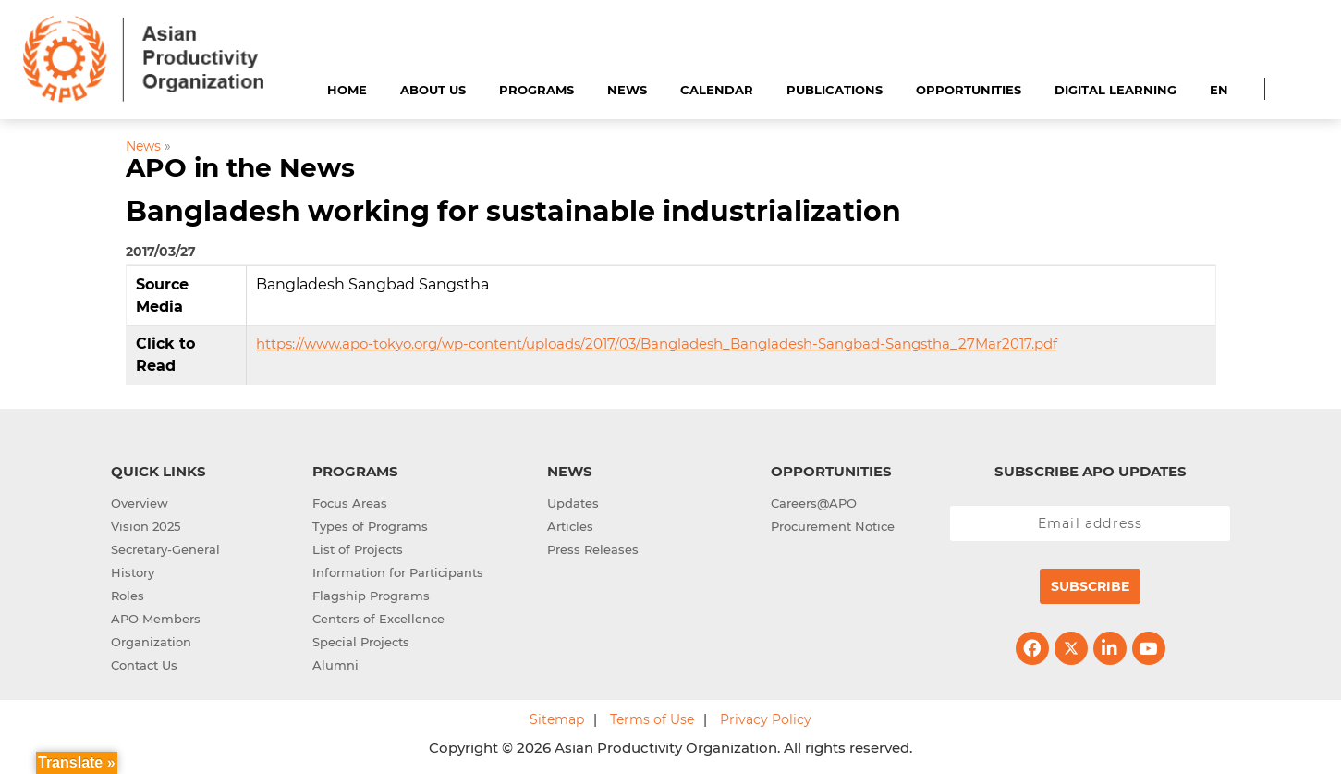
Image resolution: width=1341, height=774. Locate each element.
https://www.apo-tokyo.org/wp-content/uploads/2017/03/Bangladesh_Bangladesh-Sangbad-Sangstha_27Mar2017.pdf (656, 343)
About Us (433, 89)
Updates (573, 503)
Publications (834, 89)
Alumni (335, 664)
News (627, 89)
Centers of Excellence (378, 618)
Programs (536, 89)
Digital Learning (1115, 89)
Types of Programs (370, 526)
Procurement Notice (833, 526)
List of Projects (357, 549)
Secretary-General (165, 549)
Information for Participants (397, 572)
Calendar (716, 89)
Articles (570, 526)
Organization (151, 641)
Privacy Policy (765, 719)
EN (1219, 89)
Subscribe (1090, 586)
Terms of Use (652, 719)
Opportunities (968, 89)
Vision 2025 (145, 526)
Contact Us (144, 664)
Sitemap (557, 719)
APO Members (156, 618)
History (132, 572)
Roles (127, 595)
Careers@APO (814, 503)
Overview (139, 503)
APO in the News (240, 167)
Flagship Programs (371, 595)
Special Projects (360, 641)
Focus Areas (349, 503)
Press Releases (593, 549)
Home (347, 89)
